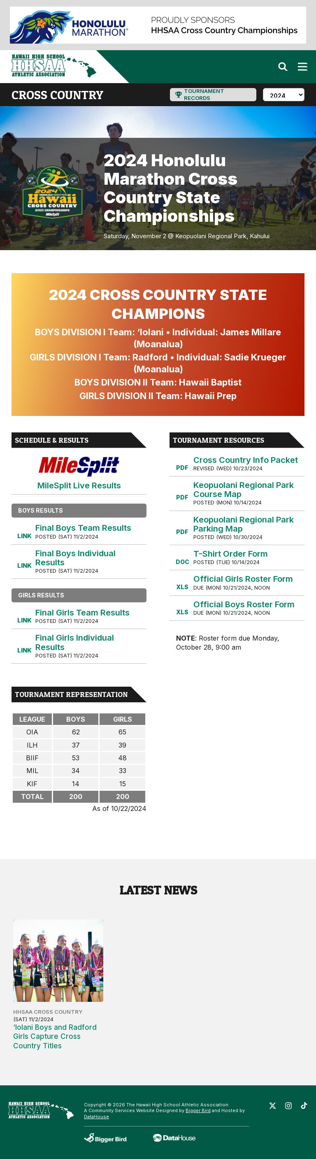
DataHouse (96, 1117)
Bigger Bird (198, 1110)
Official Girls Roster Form (243, 579)
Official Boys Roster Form (244, 604)
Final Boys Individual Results (75, 557)
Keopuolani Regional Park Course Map (243, 489)
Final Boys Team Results (83, 528)
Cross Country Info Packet (245, 460)
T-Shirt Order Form (230, 554)
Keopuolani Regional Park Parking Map (243, 524)
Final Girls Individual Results (74, 642)
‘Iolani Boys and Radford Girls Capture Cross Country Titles (55, 1036)
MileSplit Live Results (79, 472)
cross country (57, 94)
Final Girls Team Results (82, 613)
